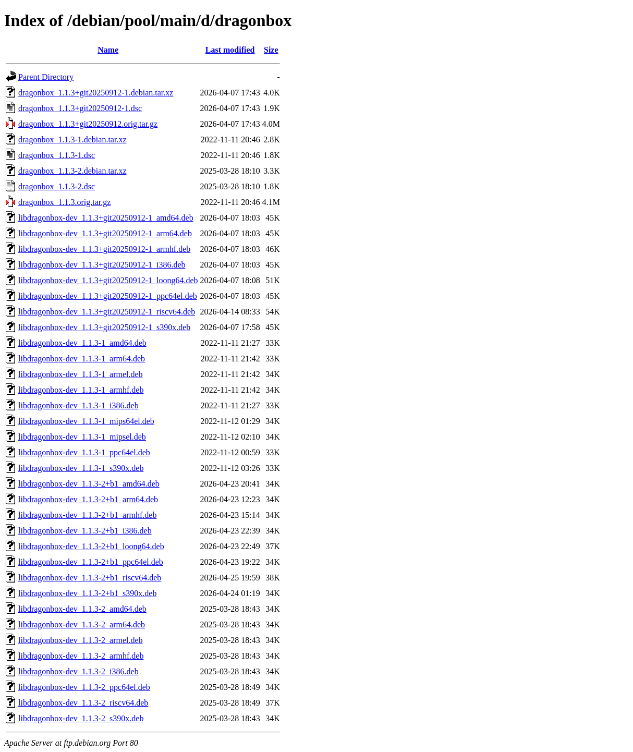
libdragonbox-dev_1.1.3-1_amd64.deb (82, 342)
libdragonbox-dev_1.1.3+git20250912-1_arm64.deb (105, 233)
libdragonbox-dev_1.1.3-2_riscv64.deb (83, 702)
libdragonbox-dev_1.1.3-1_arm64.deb (81, 358)
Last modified (230, 49)
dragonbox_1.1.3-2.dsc (56, 186)
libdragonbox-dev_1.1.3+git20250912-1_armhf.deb (104, 249)
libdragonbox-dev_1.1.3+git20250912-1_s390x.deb (104, 327)
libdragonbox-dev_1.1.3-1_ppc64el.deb (84, 452)
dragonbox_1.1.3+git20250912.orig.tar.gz (87, 123)
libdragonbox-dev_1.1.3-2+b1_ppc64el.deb (90, 561)
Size (271, 49)
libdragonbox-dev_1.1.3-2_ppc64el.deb (84, 687)
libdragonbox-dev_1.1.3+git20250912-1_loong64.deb (108, 280)
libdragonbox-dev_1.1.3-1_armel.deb (80, 374)
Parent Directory (46, 76)
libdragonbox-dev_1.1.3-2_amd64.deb (82, 608)
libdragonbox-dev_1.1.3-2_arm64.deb (81, 624)
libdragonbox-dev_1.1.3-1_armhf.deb (80, 389)
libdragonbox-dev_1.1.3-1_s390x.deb (80, 468)
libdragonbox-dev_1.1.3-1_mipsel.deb (82, 436)
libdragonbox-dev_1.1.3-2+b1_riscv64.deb (89, 577)
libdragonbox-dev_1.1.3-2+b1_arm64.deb (88, 499)
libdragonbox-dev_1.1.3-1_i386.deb (78, 405)
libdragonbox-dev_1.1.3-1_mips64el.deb (86, 421)
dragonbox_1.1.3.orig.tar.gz (64, 202)
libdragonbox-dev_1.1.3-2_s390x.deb (80, 718)
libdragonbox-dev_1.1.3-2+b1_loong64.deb (91, 546)
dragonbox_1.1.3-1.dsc (56, 155)
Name (108, 49)
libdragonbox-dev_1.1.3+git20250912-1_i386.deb (102, 264)
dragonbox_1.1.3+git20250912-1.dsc (80, 108)
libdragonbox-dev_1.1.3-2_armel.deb (80, 640)
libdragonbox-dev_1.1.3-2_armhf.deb (80, 655)
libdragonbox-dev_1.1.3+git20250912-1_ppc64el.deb (107, 296)
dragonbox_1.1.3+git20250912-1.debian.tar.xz (95, 92)
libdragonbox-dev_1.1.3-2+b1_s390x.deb (87, 593)
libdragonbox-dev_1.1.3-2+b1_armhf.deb (87, 515)
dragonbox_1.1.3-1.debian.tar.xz (72, 139)
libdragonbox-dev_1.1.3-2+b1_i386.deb (85, 530)
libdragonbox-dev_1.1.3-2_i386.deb (78, 671)
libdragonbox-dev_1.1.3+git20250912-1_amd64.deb (105, 217)
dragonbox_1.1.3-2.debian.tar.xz (72, 170)
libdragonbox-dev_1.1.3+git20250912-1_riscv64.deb (106, 311)
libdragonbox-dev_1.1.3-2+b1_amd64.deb (89, 483)
